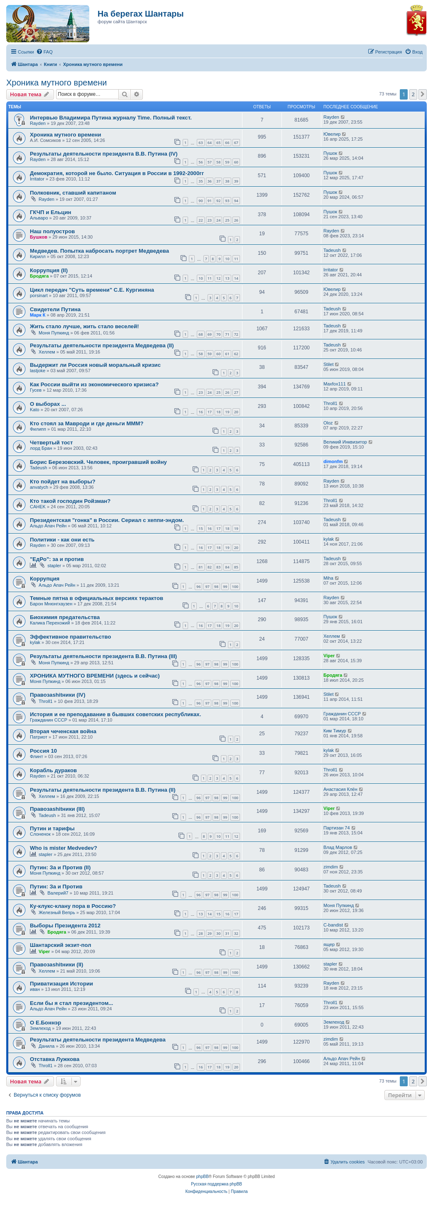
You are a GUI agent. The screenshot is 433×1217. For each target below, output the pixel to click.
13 (227, 278)
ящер (329, 944)
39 (236, 181)
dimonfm (332, 461)
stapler (54, 565)
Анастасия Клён (340, 789)
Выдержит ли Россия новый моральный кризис (95, 365)
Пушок (330, 153)
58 (218, 162)
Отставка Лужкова (54, 1059)
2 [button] (413, 94)
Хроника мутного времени (56, 82)
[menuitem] (44, 52)
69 (210, 334)
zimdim (330, 866)
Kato (34, 409)
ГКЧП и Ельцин (50, 212)
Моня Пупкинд (54, 332)
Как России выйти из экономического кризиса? (94, 384)
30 (218, 933)
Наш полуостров (52, 231)
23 (210, 220)
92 (218, 200)
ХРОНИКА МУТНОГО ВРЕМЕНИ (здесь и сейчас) (95, 676)
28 (200, 933)
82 (210, 567)
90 (200, 200)
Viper (329, 655)
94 (236, 200)
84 (227, 567)
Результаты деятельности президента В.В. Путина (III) (103, 656)
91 (210, 200)
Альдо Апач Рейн (48, 525)
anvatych (39, 487)
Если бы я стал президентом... (71, 1003)
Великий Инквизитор (345, 441)
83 (218, 567)
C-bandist (333, 924)
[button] (422, 94)
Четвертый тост (51, 442)
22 (200, 220)
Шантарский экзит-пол (60, 945)
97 (207, 586)
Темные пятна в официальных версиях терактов (96, 598)
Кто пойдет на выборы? (62, 481)
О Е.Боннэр (45, 1022)
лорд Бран (41, 448)
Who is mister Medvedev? (63, 848)
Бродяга (39, 275)
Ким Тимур (334, 730)
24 (218, 220)
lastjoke (37, 370)
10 (227, 258)
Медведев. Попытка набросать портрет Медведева (99, 251)
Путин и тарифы (52, 828)
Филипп (38, 429)
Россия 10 (43, 751)
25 (227, 220)
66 (227, 142)
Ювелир (331, 134)
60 (236, 162)
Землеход (40, 1028)
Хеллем (47, 351)
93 (227, 200)
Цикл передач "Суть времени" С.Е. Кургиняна (92, 290)
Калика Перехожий (50, 622)
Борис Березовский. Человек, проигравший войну (98, 462)
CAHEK (38, 506)
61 (227, 353)
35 (200, 181)
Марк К (37, 314)
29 (210, 933)
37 (218, 181)
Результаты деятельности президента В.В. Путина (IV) (104, 154)
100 (235, 586)
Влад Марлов (337, 847)
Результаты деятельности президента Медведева (98, 1040)
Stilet (328, 364)
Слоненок (40, 834)
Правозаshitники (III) (57, 809)
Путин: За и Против (56, 886)
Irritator (37, 178)
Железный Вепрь (57, 912)
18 (218, 412)
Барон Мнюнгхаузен (51, 603)
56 (200, 162)
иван (35, 989)
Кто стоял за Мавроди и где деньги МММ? (87, 423)
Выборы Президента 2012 (65, 925)
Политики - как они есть (62, 540)
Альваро (39, 217)
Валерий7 (57, 892)
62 (236, 353)
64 (210, 142)
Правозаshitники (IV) (58, 695)
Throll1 (330, 403)
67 (236, 142)
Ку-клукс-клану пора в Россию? (73, 906)
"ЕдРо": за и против (57, 559)
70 (218, 334)
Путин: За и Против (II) (60, 867)
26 (236, 220)
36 (210, 181)
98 (216, 586)
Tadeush (332, 250)
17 (210, 412)
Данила (46, 1046)
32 (236, 933)
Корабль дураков (53, 770)
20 (236, 412)
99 (225, 586)
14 (236, 278)
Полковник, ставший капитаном (73, 193)
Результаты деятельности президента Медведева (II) (102, 345)
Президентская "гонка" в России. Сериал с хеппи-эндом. (107, 520)
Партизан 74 (336, 827)
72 (236, 334)
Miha (328, 578)
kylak (328, 539)
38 (227, 181)
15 (200, 528)
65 (218, 142)
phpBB (202, 1176)
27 (236, 392)
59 (227, 162)
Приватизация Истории (61, 983)
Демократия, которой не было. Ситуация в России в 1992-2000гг (117, 173)
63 (200, 142)
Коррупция (44, 579)
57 (210, 162)
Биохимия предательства (65, 617)
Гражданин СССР (48, 719)
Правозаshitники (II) (56, 964)
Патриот (38, 736)
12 (218, 278)
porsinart (39, 295)
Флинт (36, 756)
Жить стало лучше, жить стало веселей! (84, 326)
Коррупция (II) (49, 270)
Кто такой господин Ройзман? (70, 501)
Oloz (328, 422)
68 (200, 334)
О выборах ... (48, 404)
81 (200, 567)
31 (227, 933)
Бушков (38, 236)
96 (198, 586)
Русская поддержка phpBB (216, 1184)
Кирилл (38, 256)
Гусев (36, 390)
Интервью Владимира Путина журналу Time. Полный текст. (111, 118)
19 (227, 412)
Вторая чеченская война (63, 731)
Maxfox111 (334, 383)
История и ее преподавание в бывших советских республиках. (115, 714)
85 (236, 567)
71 (227, 334)
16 (200, 412)
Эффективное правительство (70, 637)
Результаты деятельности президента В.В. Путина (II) (103, 790)
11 (236, 258)
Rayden (38, 123)
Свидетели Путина (55, 309)
